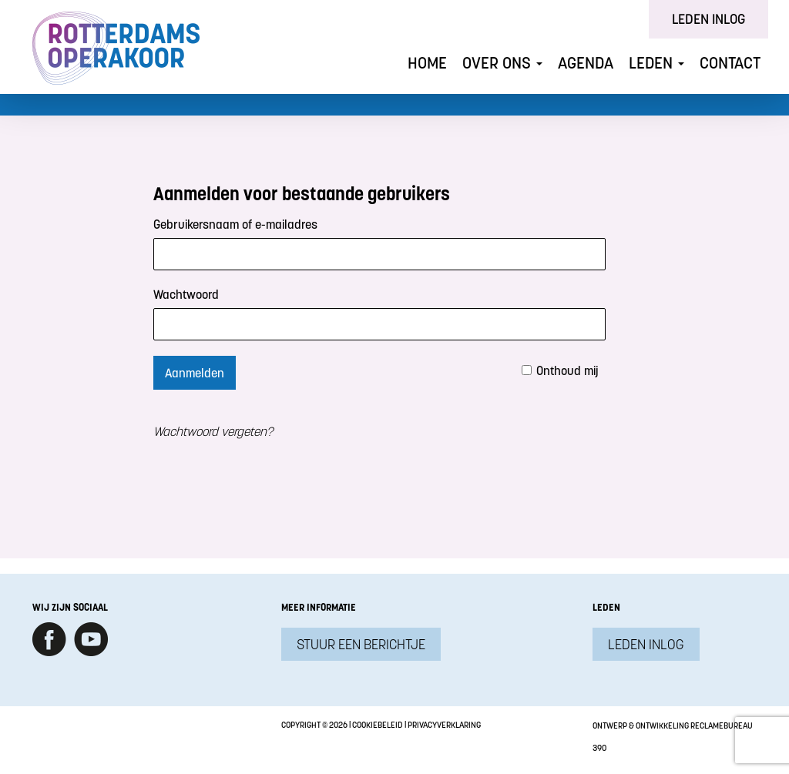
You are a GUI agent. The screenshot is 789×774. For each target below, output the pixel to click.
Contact (730, 62)
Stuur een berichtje (361, 644)
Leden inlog (708, 19)
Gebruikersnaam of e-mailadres (235, 224)
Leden (656, 62)
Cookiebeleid (377, 724)
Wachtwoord (186, 294)
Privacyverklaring (444, 724)
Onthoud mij (567, 370)
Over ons (502, 62)
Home (427, 62)
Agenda (585, 62)
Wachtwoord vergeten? (213, 431)
